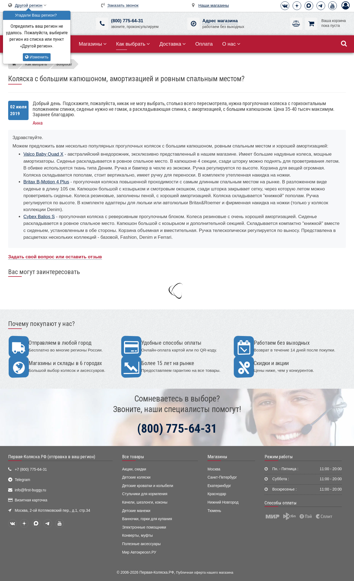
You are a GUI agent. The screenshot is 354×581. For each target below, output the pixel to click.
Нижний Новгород (222, 502)
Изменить (36, 57)
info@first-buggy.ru (30, 490)
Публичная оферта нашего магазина (204, 572)
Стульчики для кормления (144, 494)
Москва (213, 469)
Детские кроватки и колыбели (147, 486)
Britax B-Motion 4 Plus (46, 181)
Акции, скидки (134, 469)
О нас (231, 44)
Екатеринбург (219, 486)
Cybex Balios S (39, 216)
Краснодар (216, 494)
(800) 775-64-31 (127, 20)
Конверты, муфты (137, 535)
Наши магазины (213, 5)
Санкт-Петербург (222, 477)
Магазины (93, 44)
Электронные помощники (144, 527)
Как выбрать (133, 44)
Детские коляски (136, 477)
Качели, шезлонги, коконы (144, 502)
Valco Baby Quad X (43, 154)
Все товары (133, 456)
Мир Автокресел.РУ (139, 552)
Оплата (204, 44)
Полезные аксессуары (141, 544)
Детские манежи (136, 511)
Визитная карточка (31, 500)
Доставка (172, 44)
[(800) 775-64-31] (102, 24)
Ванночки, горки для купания (147, 519)
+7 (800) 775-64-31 (31, 469)
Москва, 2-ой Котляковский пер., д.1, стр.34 (52, 510)
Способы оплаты (281, 502)
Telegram (22, 480)
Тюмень (214, 511)
